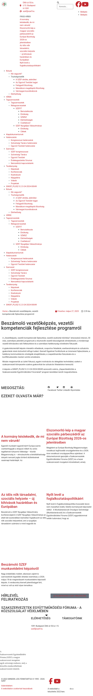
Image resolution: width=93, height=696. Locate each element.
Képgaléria (15, 178)
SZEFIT (19, 108)
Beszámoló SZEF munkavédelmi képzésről (20, 567)
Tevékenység (11, 166)
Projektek (15, 183)
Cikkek (23, 131)
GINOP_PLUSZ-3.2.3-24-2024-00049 (21, 186)
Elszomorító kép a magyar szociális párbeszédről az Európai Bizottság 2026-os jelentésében (66, 436)
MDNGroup (64, 689)
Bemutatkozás (27, 111)
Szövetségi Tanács (19, 154)
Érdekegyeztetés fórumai (21, 160)
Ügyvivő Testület (18, 157)
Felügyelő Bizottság (24, 85)
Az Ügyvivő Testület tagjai (27, 82)
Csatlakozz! (25, 123)
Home (5, 311)
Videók (14, 180)
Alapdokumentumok (14, 134)
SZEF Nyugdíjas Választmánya (29, 126)
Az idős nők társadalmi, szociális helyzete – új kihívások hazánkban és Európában (19, 501)
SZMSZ (24, 117)
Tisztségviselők (17, 77)
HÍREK (8, 97)
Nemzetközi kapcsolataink (22, 163)
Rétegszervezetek (18, 105)
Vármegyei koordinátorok (26, 91)
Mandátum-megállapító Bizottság (30, 88)
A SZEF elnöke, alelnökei (26, 79)
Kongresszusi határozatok (22, 140)
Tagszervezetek (12, 100)
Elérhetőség (16, 94)
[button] (65, 2)
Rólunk (9, 71)
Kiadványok (16, 175)
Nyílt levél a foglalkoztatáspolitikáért (65, 497)
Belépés (83, 12)
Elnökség (24, 114)
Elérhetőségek (27, 120)
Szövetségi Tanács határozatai (24, 143)
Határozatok (11, 137)
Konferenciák (16, 172)
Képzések (15, 169)
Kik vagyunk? (16, 74)
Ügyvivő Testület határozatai (23, 146)
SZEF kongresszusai (19, 152)
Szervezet (10, 149)
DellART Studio (80, 689)
